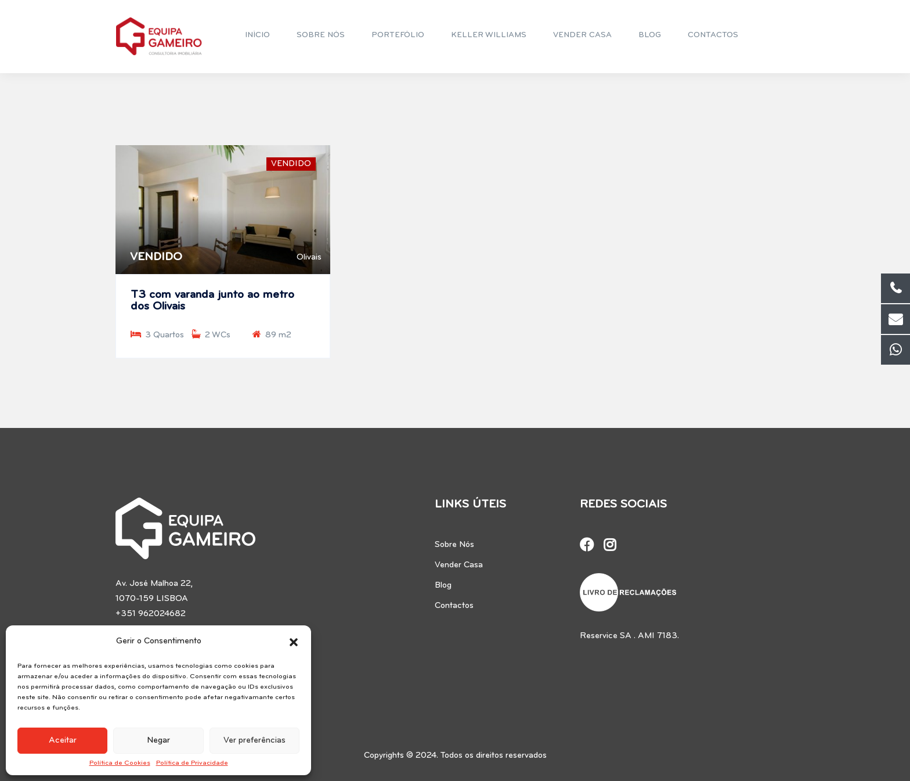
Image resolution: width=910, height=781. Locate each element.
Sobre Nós (454, 545)
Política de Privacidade (192, 763)
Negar (158, 740)
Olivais (309, 257)
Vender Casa (459, 565)
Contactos (454, 606)
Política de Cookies (119, 763)
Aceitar (63, 740)
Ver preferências (254, 740)
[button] (293, 641)
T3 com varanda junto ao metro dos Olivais (212, 300)
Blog (443, 585)
